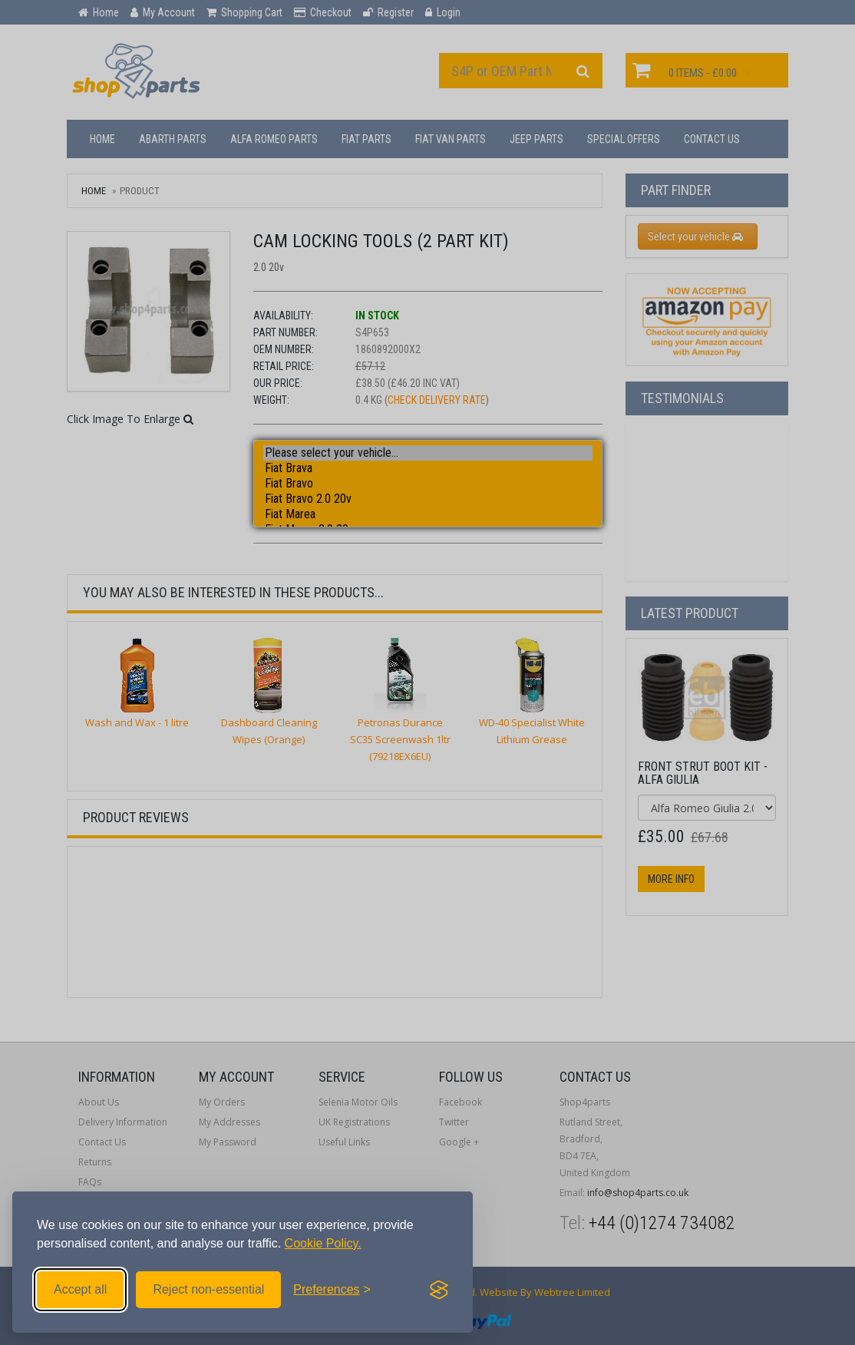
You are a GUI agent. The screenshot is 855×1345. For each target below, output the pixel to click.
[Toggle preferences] (332, 1289)
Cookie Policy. (323, 1243)
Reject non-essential (208, 1289)
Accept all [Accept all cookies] (80, 1289)
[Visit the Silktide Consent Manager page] (439, 1290)
